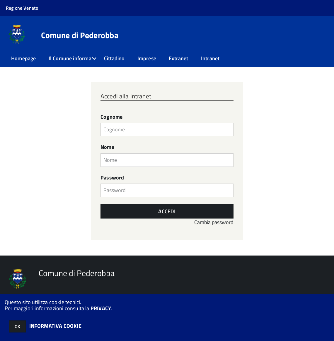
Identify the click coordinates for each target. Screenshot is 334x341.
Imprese (146, 58)
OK (17, 326)
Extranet (178, 58)
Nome (107, 147)
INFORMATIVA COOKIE (55, 326)
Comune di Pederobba (79, 35)
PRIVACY (101, 308)
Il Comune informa (70, 58)
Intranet (210, 58)
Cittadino (114, 58)
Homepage (23, 58)
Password (112, 178)
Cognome (111, 117)
